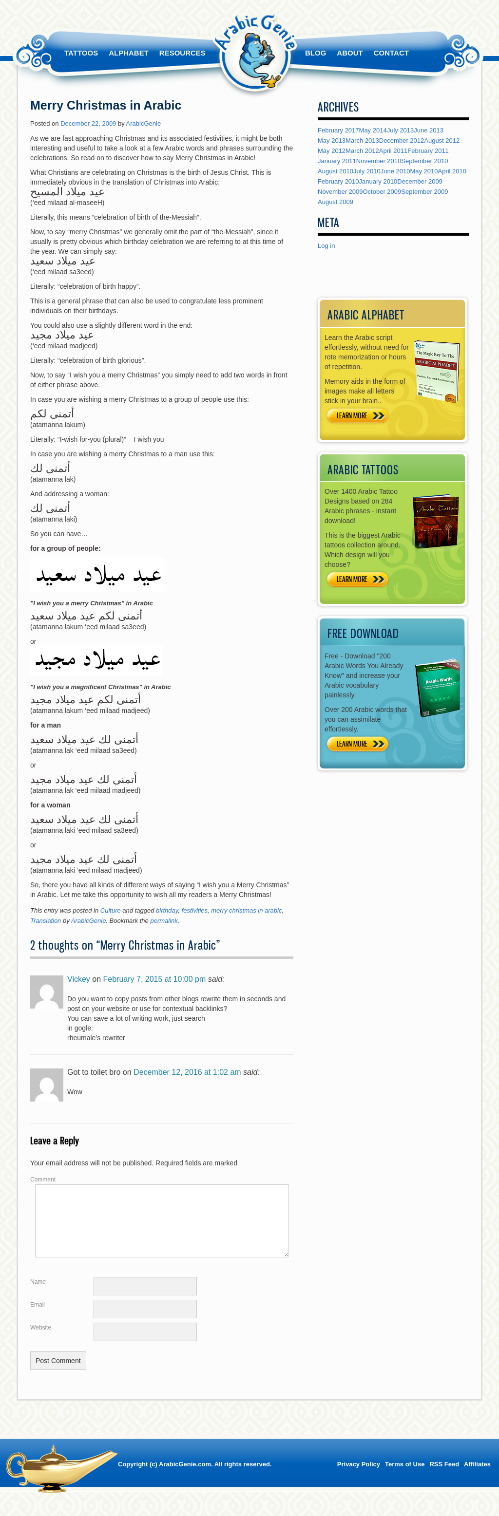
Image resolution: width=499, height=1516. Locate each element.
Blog (315, 53)
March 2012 (362, 150)
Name (38, 1293)
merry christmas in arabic (246, 910)
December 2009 (419, 181)
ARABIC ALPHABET (365, 314)
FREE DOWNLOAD (363, 633)
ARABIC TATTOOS (363, 469)
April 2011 (393, 150)
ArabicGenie (143, 123)
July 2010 (367, 171)
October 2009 (382, 191)
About (350, 53)
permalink (163, 920)
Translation (45, 920)
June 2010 (395, 171)
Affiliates (477, 1475)
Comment (43, 1179)
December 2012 (401, 140)
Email (37, 1316)
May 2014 (373, 130)
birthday (167, 910)
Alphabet (129, 53)
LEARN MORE (352, 415)
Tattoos (81, 53)
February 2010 (338, 181)
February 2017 (338, 130)
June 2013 (428, 130)
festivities (195, 910)
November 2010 (379, 161)
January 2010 (378, 181)
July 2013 (400, 130)
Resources (182, 53)
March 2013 (362, 140)
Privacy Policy (358, 1475)
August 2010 (335, 171)
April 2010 (452, 171)
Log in (326, 245)
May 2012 (331, 150)
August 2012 (442, 140)
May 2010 (424, 171)
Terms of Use (404, 1475)
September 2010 (424, 161)
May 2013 (331, 140)
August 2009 (335, 202)
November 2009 (340, 191)
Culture (110, 910)
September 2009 (424, 191)
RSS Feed (444, 1475)
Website (40, 1339)
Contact (391, 53)
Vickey (78, 979)
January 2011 (337, 161)
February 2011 (428, 150)
